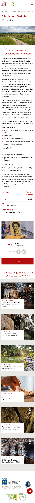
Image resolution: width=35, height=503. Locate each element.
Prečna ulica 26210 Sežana (28, 193)
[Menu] (32, 4)
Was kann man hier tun (10, 11)
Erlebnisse (19, 11)
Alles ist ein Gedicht (28, 11)
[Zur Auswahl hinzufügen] (17, 245)
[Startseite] (3, 4)
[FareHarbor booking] (29, 491)
